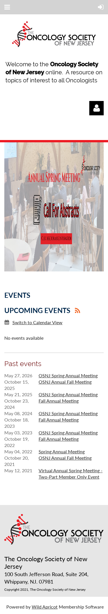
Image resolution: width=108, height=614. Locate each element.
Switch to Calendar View (37, 322)
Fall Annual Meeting (59, 400)
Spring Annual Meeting (62, 451)
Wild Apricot (45, 606)
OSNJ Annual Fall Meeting (65, 381)
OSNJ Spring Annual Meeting (68, 375)
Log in (96, 108)
